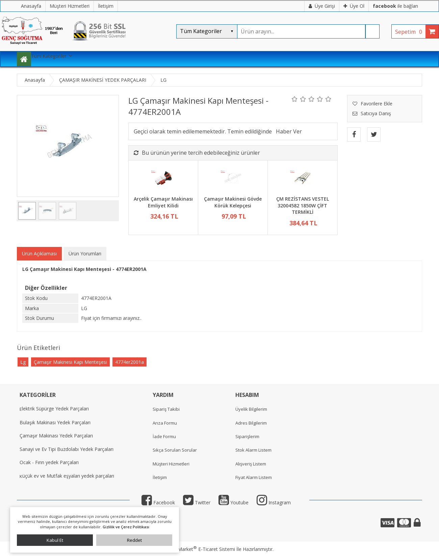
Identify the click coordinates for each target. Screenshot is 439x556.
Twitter (196, 502)
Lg (23, 362)
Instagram (274, 502)
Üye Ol (353, 6)
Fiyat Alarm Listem (253, 477)
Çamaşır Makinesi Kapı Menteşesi (70, 362)
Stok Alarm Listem (253, 450)
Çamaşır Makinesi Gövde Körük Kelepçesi (233, 202)
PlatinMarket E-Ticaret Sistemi (200, 549)
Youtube (233, 502)
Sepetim (410, 31)
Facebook (158, 502)
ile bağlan (395, 6)
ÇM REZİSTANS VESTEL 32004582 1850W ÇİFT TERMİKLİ (302, 205)
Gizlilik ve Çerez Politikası (126, 526)
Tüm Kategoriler (49, 56)
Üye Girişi (322, 6)
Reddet (134, 540)
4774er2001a (129, 362)
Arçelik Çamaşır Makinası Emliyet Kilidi (163, 202)
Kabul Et (55, 540)
